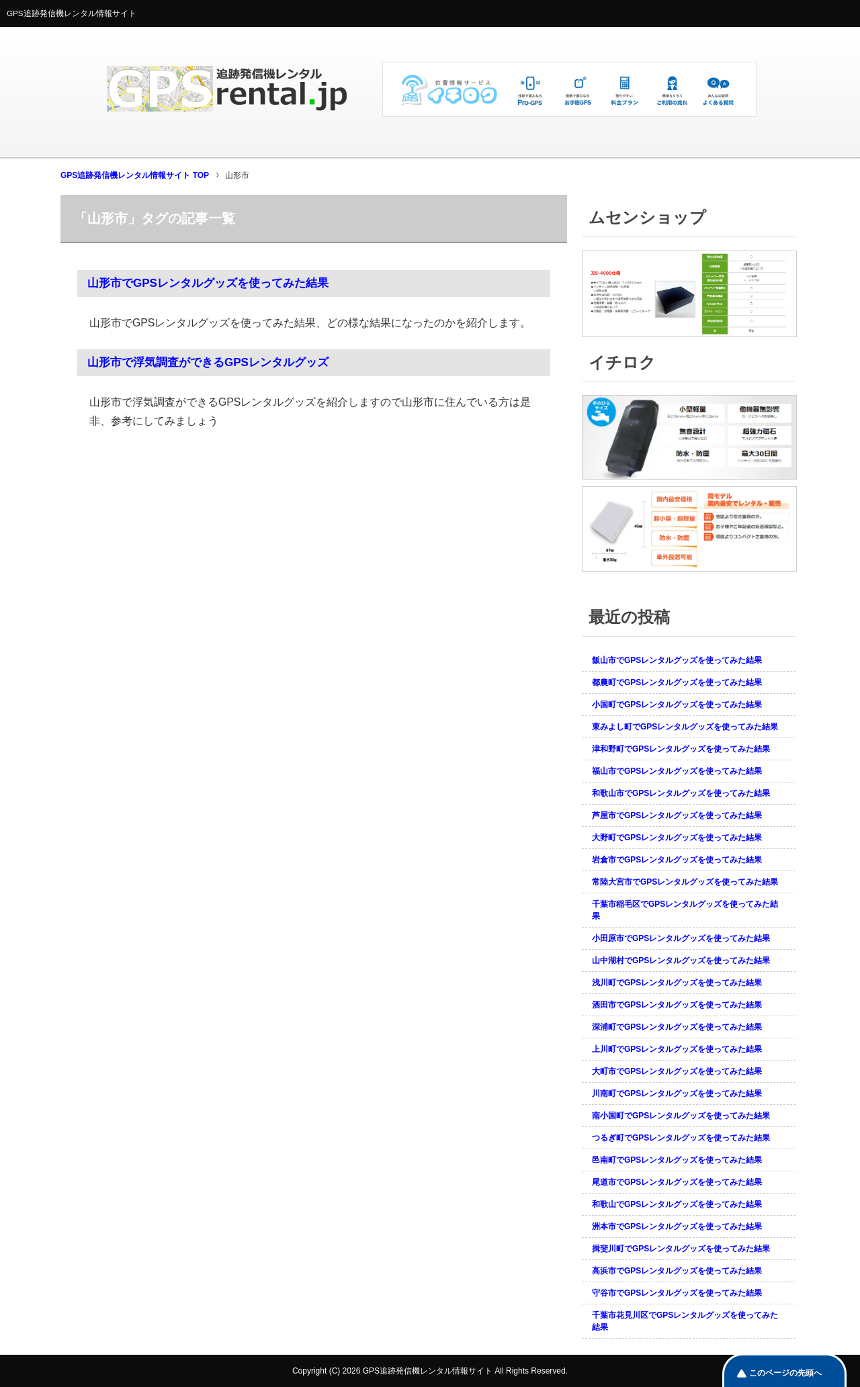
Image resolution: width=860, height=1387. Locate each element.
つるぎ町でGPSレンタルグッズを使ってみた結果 (681, 1138)
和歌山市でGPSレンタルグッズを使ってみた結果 (681, 793)
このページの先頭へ (785, 1373)
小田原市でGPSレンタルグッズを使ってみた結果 (681, 938)
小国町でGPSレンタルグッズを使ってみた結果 (677, 704)
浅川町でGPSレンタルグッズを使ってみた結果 (677, 982)
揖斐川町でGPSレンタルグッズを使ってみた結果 (681, 1248)
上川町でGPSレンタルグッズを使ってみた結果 (677, 1049)
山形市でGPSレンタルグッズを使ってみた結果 (208, 283)
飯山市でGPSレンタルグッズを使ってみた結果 (677, 660)
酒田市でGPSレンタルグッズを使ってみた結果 (677, 1005)
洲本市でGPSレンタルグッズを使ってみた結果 (677, 1226)
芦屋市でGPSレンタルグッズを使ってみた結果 (677, 815)
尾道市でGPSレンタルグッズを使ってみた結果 (677, 1182)
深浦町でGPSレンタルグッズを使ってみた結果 (677, 1027)
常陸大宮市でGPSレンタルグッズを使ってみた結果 (685, 882)
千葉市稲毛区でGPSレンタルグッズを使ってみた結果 (685, 910)
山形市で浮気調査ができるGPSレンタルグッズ (208, 362)
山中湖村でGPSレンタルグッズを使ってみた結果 (681, 960)
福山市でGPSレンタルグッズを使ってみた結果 (677, 771)
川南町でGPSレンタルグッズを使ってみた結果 (677, 1093)
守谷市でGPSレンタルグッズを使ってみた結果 (677, 1293)
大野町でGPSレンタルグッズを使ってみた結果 (677, 837)
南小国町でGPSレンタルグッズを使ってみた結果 (681, 1115)
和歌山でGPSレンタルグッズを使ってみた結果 (677, 1204)
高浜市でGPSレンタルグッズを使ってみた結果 (677, 1271)
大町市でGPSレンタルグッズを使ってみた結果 (677, 1071)
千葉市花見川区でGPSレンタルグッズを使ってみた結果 (685, 1321)
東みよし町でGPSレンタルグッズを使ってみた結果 (685, 726)
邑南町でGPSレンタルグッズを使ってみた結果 (677, 1160)
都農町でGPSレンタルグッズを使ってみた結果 (677, 682)
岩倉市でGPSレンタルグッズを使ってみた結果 (677, 859)
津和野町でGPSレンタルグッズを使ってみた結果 (681, 749)
